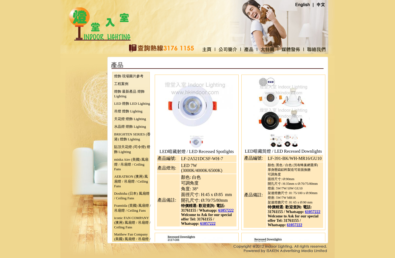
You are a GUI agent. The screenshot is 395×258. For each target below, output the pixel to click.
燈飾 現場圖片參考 (128, 76)
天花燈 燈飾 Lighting (130, 119)
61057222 (226, 210)
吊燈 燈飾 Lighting (128, 111)
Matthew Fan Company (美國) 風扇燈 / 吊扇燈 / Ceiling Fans (132, 239)
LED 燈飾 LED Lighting (132, 103)
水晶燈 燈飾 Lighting (130, 126)
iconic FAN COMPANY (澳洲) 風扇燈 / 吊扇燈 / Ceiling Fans (132, 222)
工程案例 (121, 84)
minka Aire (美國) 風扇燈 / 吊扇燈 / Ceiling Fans (131, 164)
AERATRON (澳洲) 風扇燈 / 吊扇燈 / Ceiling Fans (131, 181)
